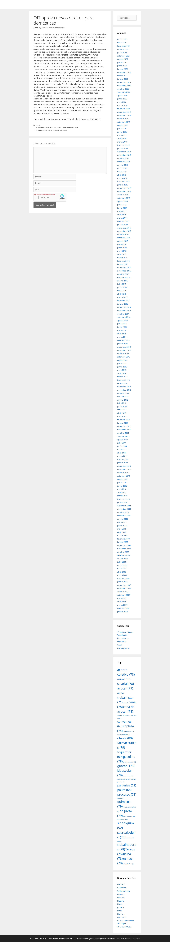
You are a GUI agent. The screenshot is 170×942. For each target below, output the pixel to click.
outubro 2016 (123, 234)
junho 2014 (122, 327)
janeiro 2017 (122, 224)
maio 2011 (121, 449)
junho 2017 (122, 208)
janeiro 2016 (122, 264)
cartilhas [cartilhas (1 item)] (120, 715)
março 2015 (122, 297)
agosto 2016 (122, 241)
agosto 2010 (122, 479)
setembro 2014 (123, 317)
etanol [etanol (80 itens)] (125, 738)
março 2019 (122, 142)
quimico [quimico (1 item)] (120, 798)
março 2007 (122, 605)
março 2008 (122, 575)
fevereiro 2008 (123, 578)
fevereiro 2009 (123, 539)
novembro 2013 (124, 350)
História (120, 901)
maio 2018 (121, 171)
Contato (120, 894)
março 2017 (122, 218)
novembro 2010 (124, 469)
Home (120, 904)
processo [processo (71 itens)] (126, 794)
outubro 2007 (123, 591)
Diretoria (121, 897)
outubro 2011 (123, 433)
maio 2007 (121, 598)
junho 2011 (122, 446)
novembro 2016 (124, 231)
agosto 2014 (122, 320)
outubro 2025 (123, 49)
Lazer (119, 910)
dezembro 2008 (124, 545)
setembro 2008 (123, 555)
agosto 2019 (122, 125)
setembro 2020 (123, 92)
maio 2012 (121, 409)
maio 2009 (121, 529)
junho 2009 (122, 525)
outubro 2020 (123, 89)
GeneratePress (134, 938)
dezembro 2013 (124, 347)
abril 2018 (121, 175)
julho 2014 (121, 323)
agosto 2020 (122, 95)
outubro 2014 (123, 314)
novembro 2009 (124, 509)
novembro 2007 (124, 588)
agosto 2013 (122, 360)
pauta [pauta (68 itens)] (124, 790)
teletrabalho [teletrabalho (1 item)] (130, 838)
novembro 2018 (124, 155)
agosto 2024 (122, 59)
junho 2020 (122, 99)
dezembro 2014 (124, 307)
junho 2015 (122, 287)
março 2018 (122, 178)
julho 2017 (121, 204)
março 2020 (122, 105)
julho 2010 (121, 482)
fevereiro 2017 (123, 221)
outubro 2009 (123, 512)
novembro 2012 (124, 390)
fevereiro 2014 (123, 340)
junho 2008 (122, 565)
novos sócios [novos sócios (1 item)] (121, 779)
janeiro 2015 (122, 304)
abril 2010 (121, 492)
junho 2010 (122, 486)
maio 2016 (121, 251)
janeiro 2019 (122, 148)
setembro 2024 (123, 56)
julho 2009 (121, 522)
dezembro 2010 (124, 466)
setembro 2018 (123, 161)
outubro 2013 (123, 353)
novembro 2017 (124, 191)
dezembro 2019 (124, 112)
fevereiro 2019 (123, 145)
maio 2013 (121, 370)
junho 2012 (122, 406)
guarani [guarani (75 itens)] (126, 766)
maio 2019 (121, 135)
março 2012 (122, 416)
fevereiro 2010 (123, 499)
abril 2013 (121, 373)
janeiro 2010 (122, 502)
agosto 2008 (122, 558)
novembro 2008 (124, 548)
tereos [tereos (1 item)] (119, 841)
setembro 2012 (123, 396)
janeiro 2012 (122, 423)
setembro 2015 (123, 277)
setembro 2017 (123, 198)
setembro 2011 (123, 436)
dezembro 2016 (124, 228)
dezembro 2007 (124, 585)
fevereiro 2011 (123, 459)
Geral (38, 125)
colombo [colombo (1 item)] (127, 715)
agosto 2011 (122, 439)
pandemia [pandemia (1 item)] (120, 782)
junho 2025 (122, 52)
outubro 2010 (123, 472)
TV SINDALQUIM (124, 927)
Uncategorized (123, 648)
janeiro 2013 (122, 383)
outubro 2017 (123, 194)
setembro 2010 (123, 476)
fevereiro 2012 (123, 419)
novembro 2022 (124, 72)
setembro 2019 (123, 122)
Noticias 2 (121, 917)
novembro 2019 (124, 115)
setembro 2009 (123, 515)
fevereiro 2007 (123, 608)
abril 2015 (121, 294)
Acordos (120, 884)
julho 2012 (121, 403)
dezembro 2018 (124, 151)
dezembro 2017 (124, 188)
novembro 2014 (124, 310)
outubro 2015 (123, 274)
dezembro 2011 (124, 426)
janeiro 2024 (122, 69)
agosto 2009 (122, 519)
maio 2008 (121, 568)
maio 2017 (121, 211)
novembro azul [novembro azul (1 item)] (128, 776)
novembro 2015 (124, 271)
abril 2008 (121, 572)
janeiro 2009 (122, 542)
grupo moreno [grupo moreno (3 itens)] (129, 762)
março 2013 (122, 376)
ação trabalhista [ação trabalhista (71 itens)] (125, 697)
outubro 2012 (123, 393)
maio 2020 (121, 102)
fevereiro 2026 (123, 46)
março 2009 (122, 535)
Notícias (120, 914)
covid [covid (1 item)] (119, 734)
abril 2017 (121, 214)
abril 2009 (121, 532)
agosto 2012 (122, 400)
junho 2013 (122, 367)
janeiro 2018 (122, 185)
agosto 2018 (122, 165)
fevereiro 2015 (123, 300)
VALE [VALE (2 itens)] (125, 864)
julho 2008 (121, 562)
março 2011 (122, 456)
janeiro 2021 (122, 79)
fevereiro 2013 (123, 380)
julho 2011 (121, 443)
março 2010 (122, 495)
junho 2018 (122, 168)
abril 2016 (121, 254)
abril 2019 (121, 138)
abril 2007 (121, 601)
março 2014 (122, 337)
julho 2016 (121, 244)
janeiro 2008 (122, 581)
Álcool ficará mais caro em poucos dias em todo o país (57, 128)
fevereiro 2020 (123, 108)
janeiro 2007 (122, 611)
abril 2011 (121, 453)
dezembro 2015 (124, 267)
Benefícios (121, 887)
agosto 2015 (122, 281)
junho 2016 (122, 247)
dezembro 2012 (124, 386)
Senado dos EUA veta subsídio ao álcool (51, 130)
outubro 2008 (123, 552)
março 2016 (122, 257)
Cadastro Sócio (123, 891)
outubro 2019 (123, 118)
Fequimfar (121, 641)
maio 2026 (121, 42)
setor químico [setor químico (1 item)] (127, 816)
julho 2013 (121, 363)
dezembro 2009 (124, 505)
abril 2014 (121, 333)
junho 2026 (122, 39)
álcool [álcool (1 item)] (131, 864)
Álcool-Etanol (123, 638)
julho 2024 (121, 62)
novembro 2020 (124, 85)
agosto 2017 (122, 201)
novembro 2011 (124, 429)
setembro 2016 (123, 237)
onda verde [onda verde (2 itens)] (131, 779)
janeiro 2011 (122, 462)
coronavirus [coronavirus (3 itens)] (128, 731)
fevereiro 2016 (123, 261)
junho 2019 (122, 132)
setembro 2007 (123, 595)
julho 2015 (121, 284)
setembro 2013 (123, 357)
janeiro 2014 (122, 343)
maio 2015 (121, 290)
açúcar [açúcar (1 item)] (125, 703)
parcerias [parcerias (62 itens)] (126, 785)
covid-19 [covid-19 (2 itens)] (126, 735)
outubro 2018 (123, 158)
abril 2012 (121, 413)
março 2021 (122, 75)
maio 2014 (121, 330)
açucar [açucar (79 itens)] (125, 688)
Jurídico (120, 907)
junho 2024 (122, 65)
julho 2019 (121, 128)
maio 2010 (121, 489)
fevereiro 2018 (123, 181)
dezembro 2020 (124, 82)
